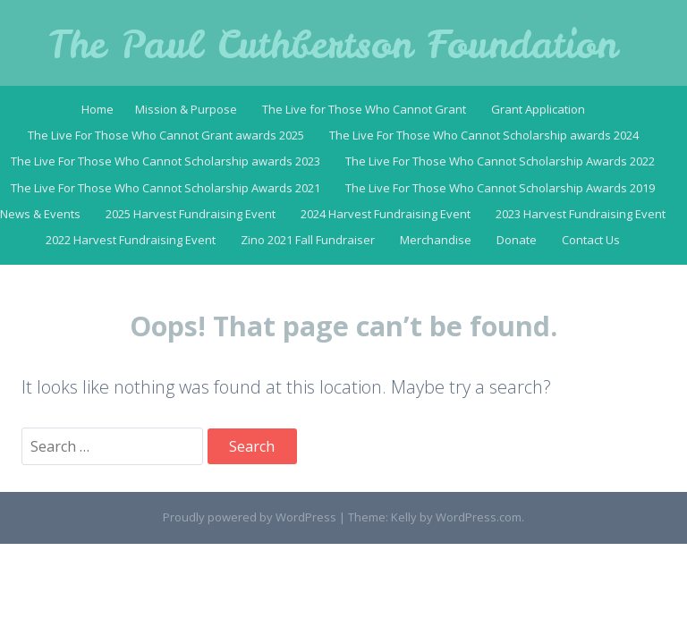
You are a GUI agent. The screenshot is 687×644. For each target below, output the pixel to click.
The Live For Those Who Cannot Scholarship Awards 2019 (500, 188)
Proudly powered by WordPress (249, 517)
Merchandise (435, 240)
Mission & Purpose (186, 109)
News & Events (40, 214)
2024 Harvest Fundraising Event (386, 214)
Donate (516, 240)
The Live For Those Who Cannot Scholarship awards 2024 (484, 135)
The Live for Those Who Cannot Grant (364, 109)
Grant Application (538, 109)
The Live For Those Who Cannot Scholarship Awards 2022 (500, 161)
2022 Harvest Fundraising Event (131, 240)
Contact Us (591, 240)
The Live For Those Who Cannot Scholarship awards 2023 (165, 161)
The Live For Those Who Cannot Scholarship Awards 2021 (165, 188)
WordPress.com (479, 517)
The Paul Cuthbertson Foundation (332, 45)
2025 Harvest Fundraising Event (191, 214)
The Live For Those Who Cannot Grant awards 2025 (166, 135)
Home (97, 109)
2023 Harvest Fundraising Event (581, 214)
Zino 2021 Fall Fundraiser (308, 240)
